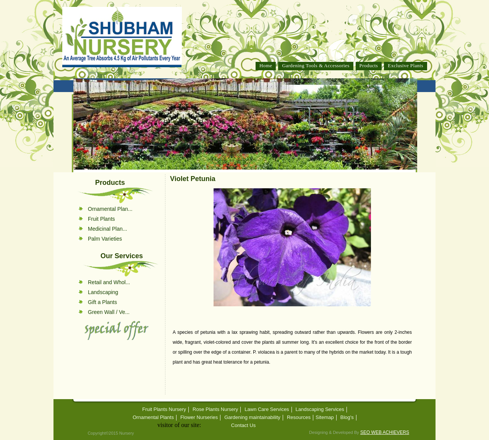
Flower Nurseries (199, 417)
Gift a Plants (102, 302)
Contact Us (243, 425)
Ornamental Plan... (110, 209)
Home (265, 65)
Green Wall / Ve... (109, 312)
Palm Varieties (105, 239)
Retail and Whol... (109, 282)
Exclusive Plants (405, 65)
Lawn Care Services (266, 409)
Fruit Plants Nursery (164, 409)
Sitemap (325, 417)
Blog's (347, 417)
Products (368, 65)
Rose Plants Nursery (215, 409)
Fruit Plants (101, 219)
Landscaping (103, 292)
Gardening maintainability (252, 417)
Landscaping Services (320, 409)
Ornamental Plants (153, 417)
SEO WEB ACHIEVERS (384, 432)
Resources (299, 417)
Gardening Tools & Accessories (315, 65)
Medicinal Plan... (107, 229)
